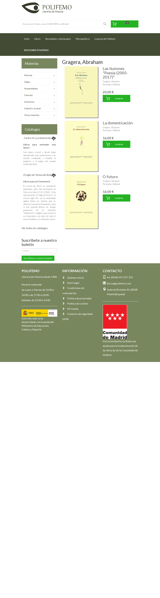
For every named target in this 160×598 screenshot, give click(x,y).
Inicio (28, 37)
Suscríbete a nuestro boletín (38, 258)
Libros (37, 38)
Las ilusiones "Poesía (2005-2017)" (115, 72)
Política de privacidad (76, 298)
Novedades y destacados (58, 38)
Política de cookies (75, 303)
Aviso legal (70, 282)
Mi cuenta (70, 308)
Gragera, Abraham (111, 81)
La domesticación (118, 122)
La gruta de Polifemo (105, 38)
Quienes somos (73, 277)
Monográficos (83, 38)
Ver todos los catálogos (35, 228)
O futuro (110, 176)
